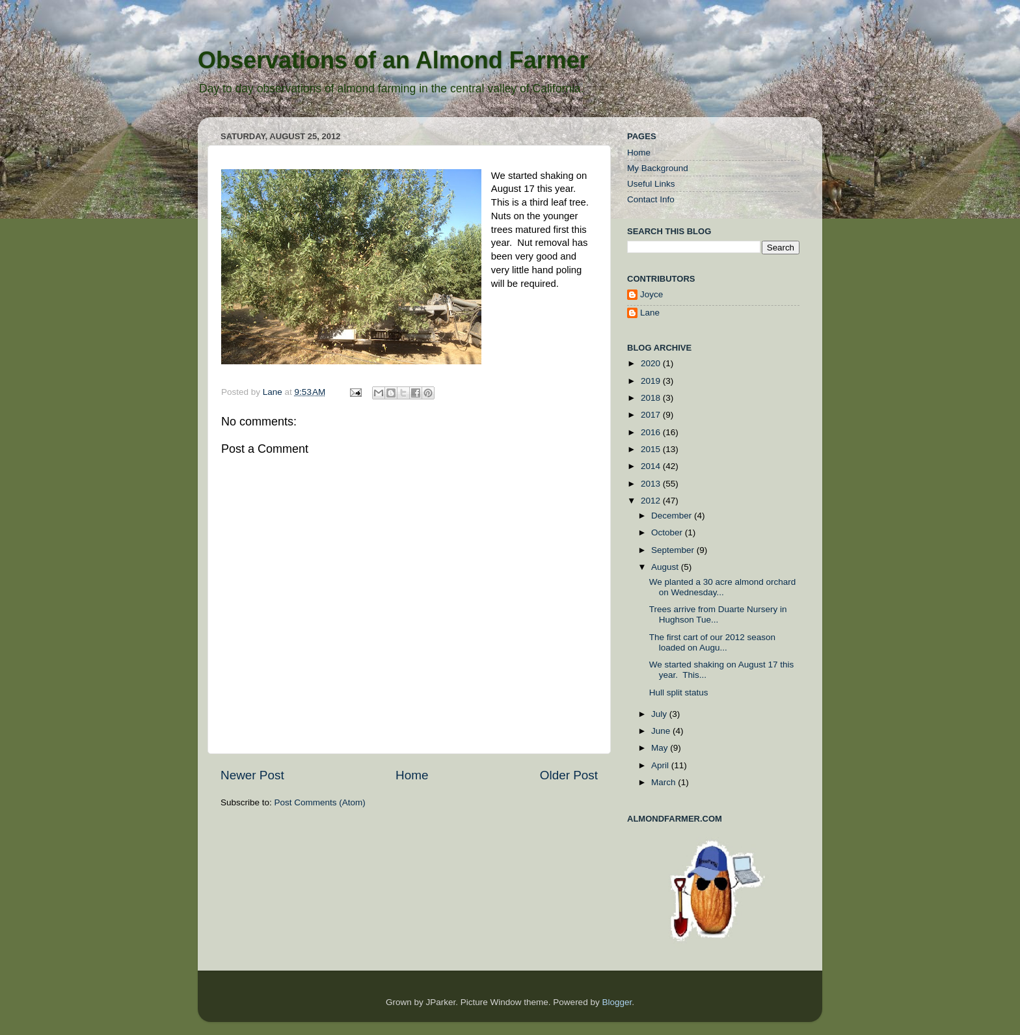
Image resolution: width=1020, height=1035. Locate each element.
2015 (652, 449)
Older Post (569, 775)
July (660, 714)
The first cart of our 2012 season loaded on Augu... (712, 642)
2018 (652, 398)
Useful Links (651, 184)
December (672, 515)
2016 (652, 432)
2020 (652, 363)
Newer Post (252, 775)
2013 (652, 484)
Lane (274, 392)
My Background (657, 168)
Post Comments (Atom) (320, 802)
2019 (652, 381)
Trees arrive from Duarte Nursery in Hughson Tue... (718, 614)
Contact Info (651, 199)
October (668, 532)
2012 (652, 500)
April (661, 765)
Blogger (617, 1002)
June (662, 731)
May (660, 748)
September (674, 550)
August (666, 567)
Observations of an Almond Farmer (393, 60)
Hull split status (678, 692)
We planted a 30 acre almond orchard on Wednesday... (722, 587)
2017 (652, 415)
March (664, 782)
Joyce (651, 294)
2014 (652, 466)
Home (412, 775)
